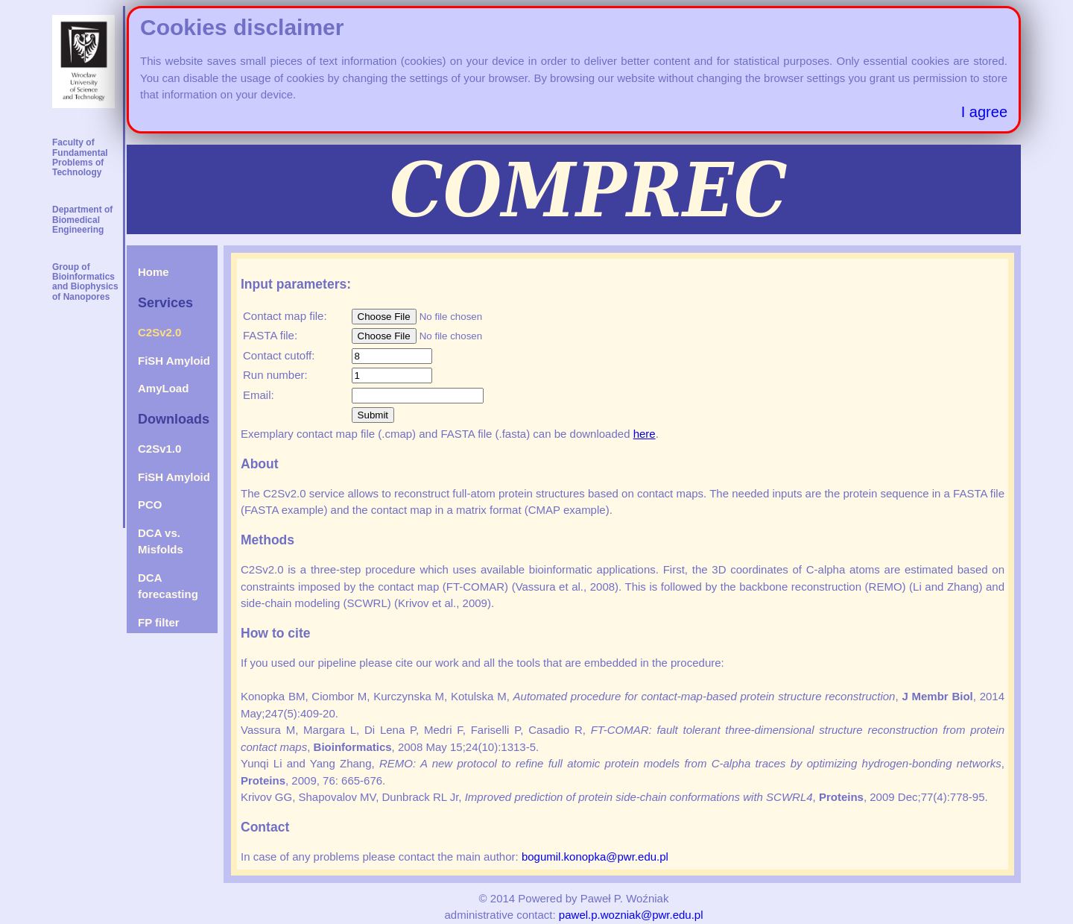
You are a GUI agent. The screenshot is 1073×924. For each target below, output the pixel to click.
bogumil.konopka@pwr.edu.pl (595, 856)
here (644, 433)
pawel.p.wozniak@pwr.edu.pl (631, 914)
